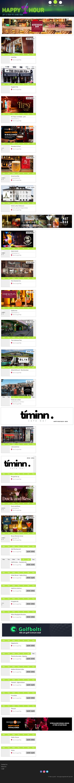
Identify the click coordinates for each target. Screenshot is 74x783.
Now (50, 5)
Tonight (61, 5)
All (55, 5)
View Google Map (16, 60)
